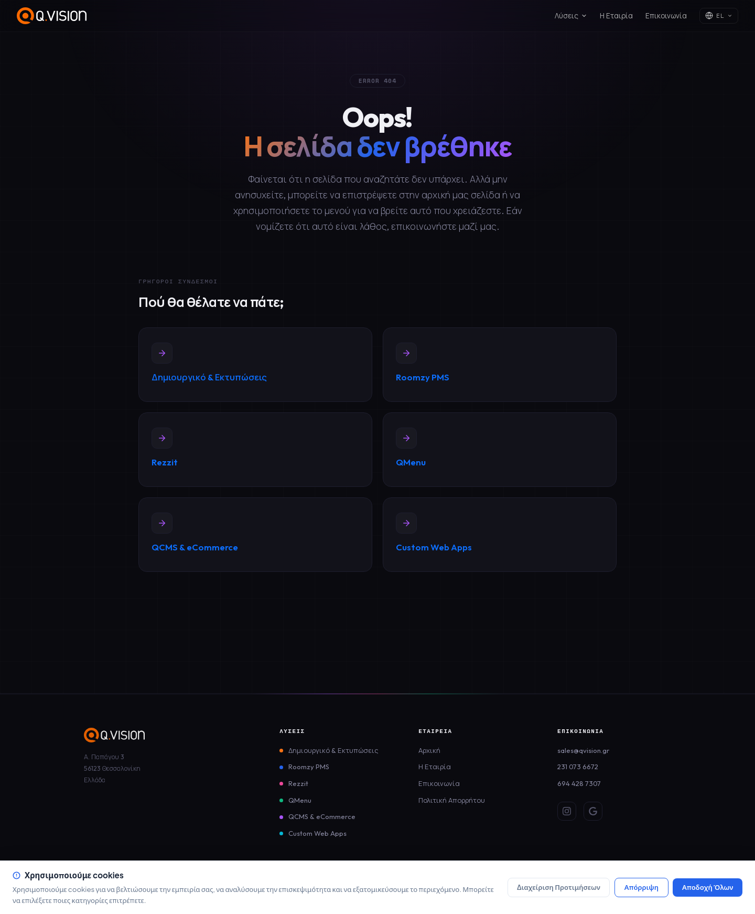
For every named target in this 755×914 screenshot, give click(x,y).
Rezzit (298, 783)
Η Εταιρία (616, 15)
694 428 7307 (579, 783)
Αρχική (429, 750)
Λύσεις (571, 15)
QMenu (299, 800)
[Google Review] (593, 811)
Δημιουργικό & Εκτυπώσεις (333, 750)
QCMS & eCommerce (321, 816)
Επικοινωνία (666, 15)
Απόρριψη (641, 887)
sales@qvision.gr (583, 750)
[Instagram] (566, 811)
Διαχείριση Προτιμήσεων (558, 887)
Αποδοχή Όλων (707, 887)
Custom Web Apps (317, 833)
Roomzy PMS (308, 766)
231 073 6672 (577, 766)
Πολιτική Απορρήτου (451, 800)
